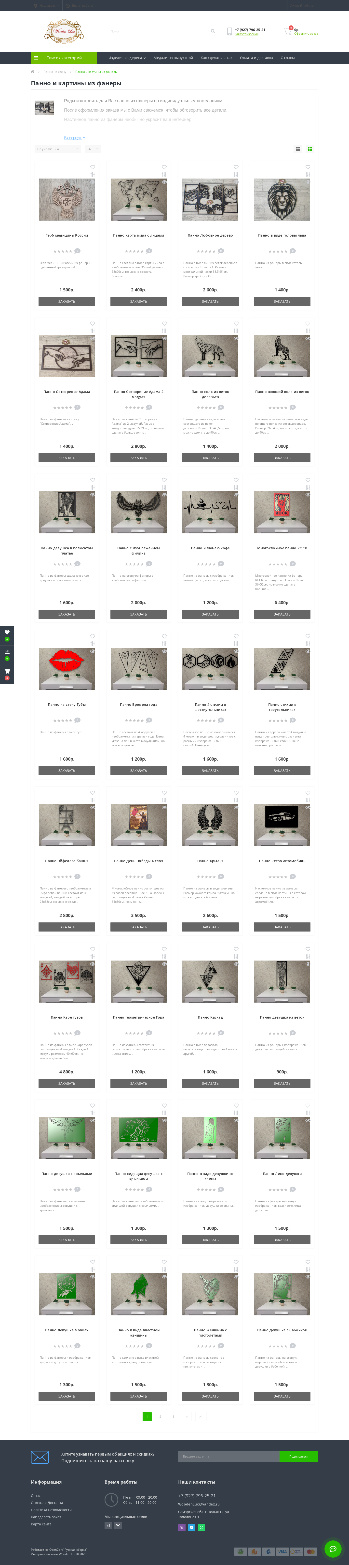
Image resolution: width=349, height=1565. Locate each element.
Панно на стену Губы (67, 704)
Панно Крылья (210, 860)
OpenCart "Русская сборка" (68, 1550)
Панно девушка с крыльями (66, 1173)
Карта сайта (41, 1524)
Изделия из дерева (127, 57)
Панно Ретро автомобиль (282, 860)
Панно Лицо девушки (282, 1173)
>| (201, 1417)
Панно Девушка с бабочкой (282, 1330)
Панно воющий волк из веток (282, 391)
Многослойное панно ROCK (282, 548)
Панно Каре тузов (67, 1017)
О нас (35, 1495)
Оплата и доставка (256, 57)
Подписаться (298, 1456)
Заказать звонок (246, 34)
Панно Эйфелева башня (66, 860)
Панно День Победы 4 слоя (138, 860)
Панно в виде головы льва (282, 235)
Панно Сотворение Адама (66, 391)
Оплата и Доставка (47, 1502)
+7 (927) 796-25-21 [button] (197, 1496)
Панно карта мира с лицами (138, 235)
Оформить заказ (306, 33)
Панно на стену (54, 72)
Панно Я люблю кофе (210, 548)
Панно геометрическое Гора (138, 1017)
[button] (46, 5)
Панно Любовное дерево (210, 235)
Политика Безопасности (51, 1509)
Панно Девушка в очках (66, 1330)
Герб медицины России (67, 235)
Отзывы (288, 57)
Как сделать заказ (216, 57)
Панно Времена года (138, 704)
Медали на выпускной (173, 57)
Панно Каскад (210, 1017)
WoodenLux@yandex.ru (199, 1504)
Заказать (66, 301)
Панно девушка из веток (282, 1017)
